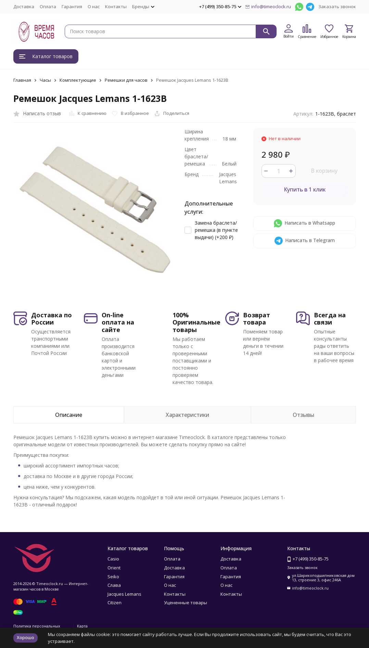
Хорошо (25, 637)
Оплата (48, 6)
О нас (94, 6)
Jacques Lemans (124, 594)
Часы (45, 80)
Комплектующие (78, 80)
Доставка (23, 6)
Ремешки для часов (126, 80)
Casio (113, 559)
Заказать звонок (337, 6)
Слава (114, 585)
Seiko (113, 576)
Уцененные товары (185, 602)
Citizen (114, 602)
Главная (22, 80)
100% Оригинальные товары (196, 322)
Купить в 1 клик (305, 189)
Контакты (116, 6)
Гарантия (72, 6)
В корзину (324, 170)
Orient (113, 568)
